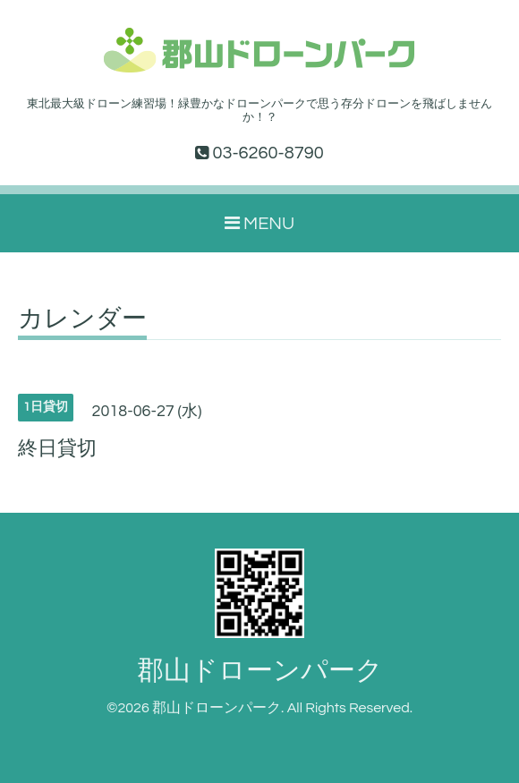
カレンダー (82, 319)
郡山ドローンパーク (260, 671)
